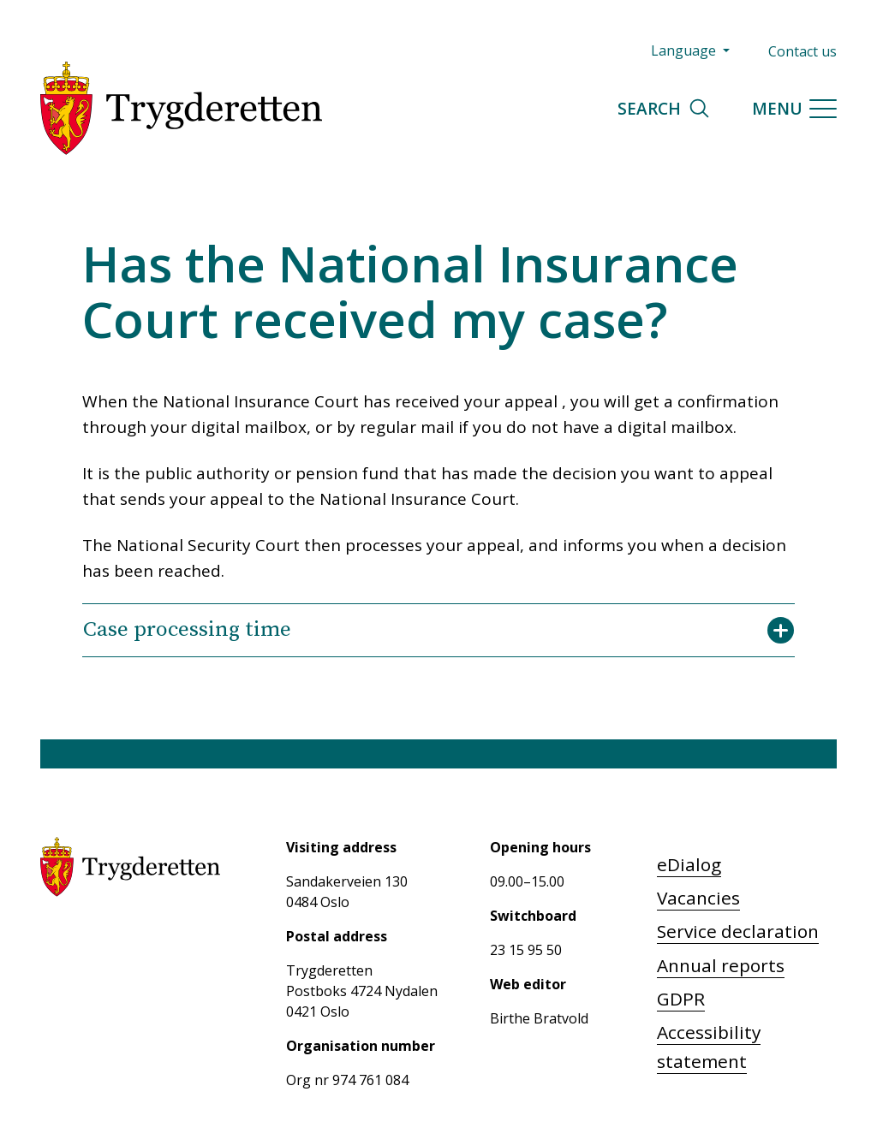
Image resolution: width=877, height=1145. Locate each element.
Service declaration (738, 931)
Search (664, 108)
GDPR (681, 999)
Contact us (802, 51)
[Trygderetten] (181, 108)
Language (685, 50)
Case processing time (438, 630)
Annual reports (721, 965)
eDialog (689, 864)
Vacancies (698, 898)
